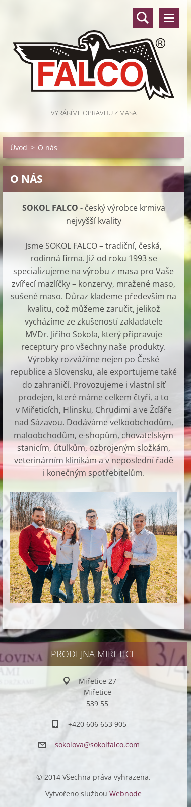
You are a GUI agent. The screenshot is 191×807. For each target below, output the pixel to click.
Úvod (18, 147)
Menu (169, 18)
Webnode (125, 793)
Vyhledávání (143, 18)
